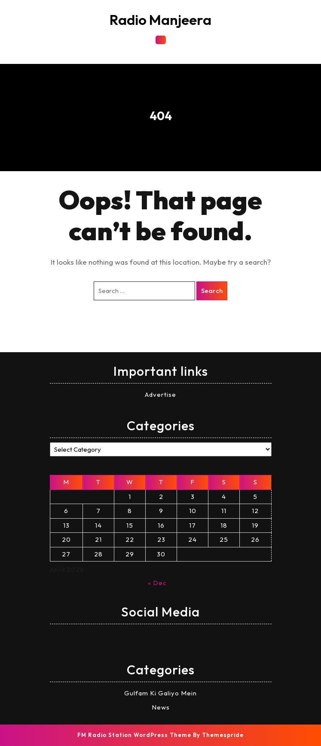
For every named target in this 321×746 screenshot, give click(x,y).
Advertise (160, 394)
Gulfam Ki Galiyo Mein (160, 693)
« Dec (157, 583)
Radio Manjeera (160, 20)
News (161, 707)
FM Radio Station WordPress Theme (134, 734)
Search (212, 291)
